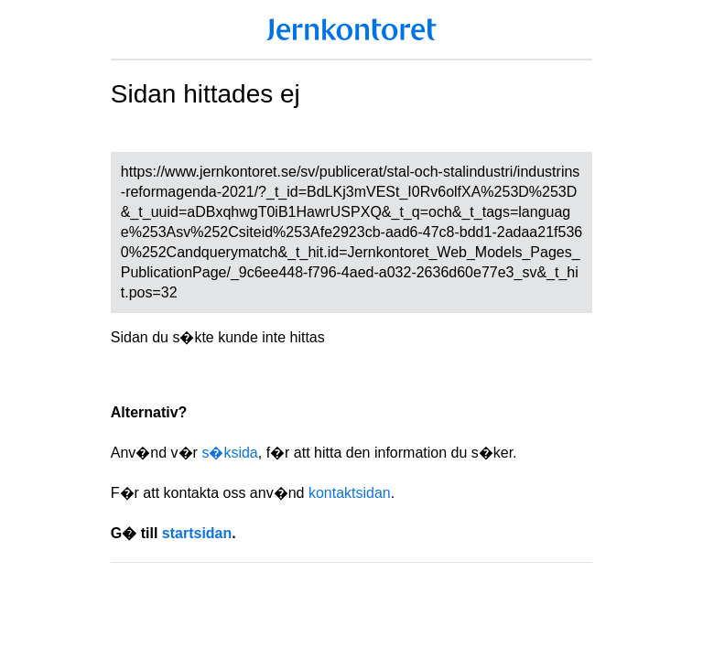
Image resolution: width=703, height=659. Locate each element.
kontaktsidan (349, 493)
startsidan (197, 533)
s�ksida (229, 452)
